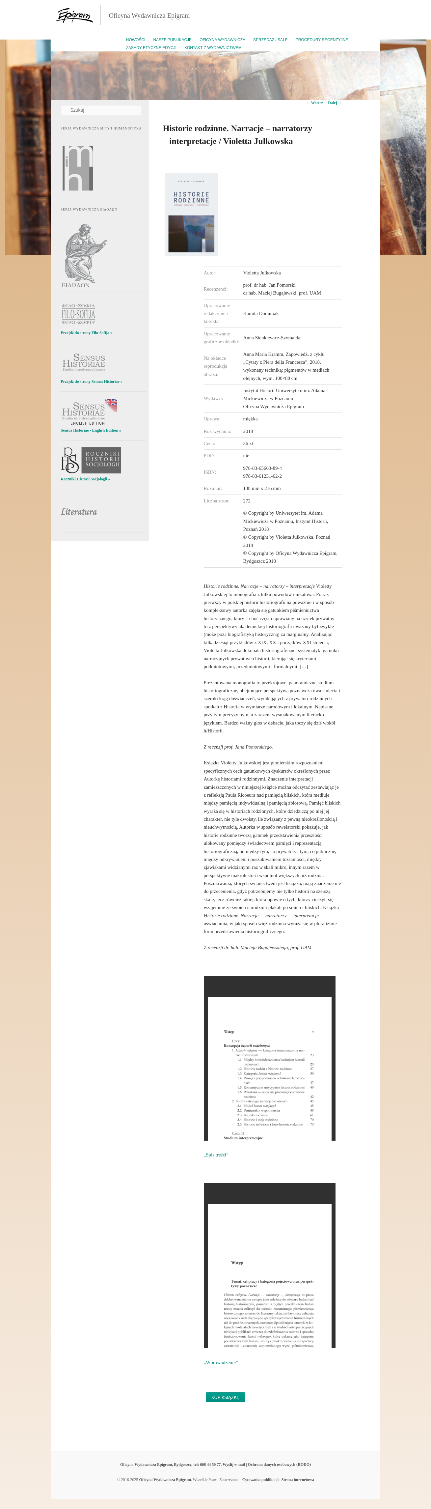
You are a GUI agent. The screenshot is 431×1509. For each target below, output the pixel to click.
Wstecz (314, 102)
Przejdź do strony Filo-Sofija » (86, 332)
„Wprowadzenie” (221, 1362)
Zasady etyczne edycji (151, 47)
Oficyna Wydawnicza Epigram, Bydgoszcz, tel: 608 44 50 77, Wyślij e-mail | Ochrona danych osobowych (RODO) (215, 1464)
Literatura (79, 512)
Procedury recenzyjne (322, 40)
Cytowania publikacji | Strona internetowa (278, 1479)
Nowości (136, 40)
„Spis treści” (216, 1154)
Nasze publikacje (172, 40)
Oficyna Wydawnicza (222, 40)
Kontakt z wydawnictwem (213, 47)
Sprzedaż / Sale (270, 40)
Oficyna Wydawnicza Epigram (149, 15)
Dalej (335, 102)
